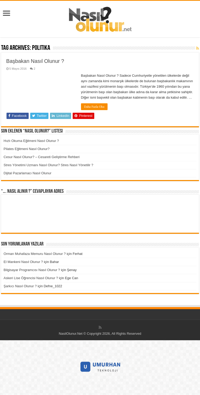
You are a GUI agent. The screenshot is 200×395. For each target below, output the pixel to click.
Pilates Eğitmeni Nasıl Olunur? (26, 149)
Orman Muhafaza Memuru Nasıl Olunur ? (35, 254)
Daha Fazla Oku (94, 107)
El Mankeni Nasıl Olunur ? (23, 262)
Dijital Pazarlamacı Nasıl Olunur (28, 173)
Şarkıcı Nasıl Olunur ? (20, 286)
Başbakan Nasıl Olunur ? (35, 61)
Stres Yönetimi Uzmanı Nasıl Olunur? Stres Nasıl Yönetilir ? (48, 165)
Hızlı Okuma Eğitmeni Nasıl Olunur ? (31, 141)
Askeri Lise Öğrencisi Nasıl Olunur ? (31, 278)
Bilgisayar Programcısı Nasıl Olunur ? (32, 270)
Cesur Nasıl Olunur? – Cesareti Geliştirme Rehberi (42, 157)
